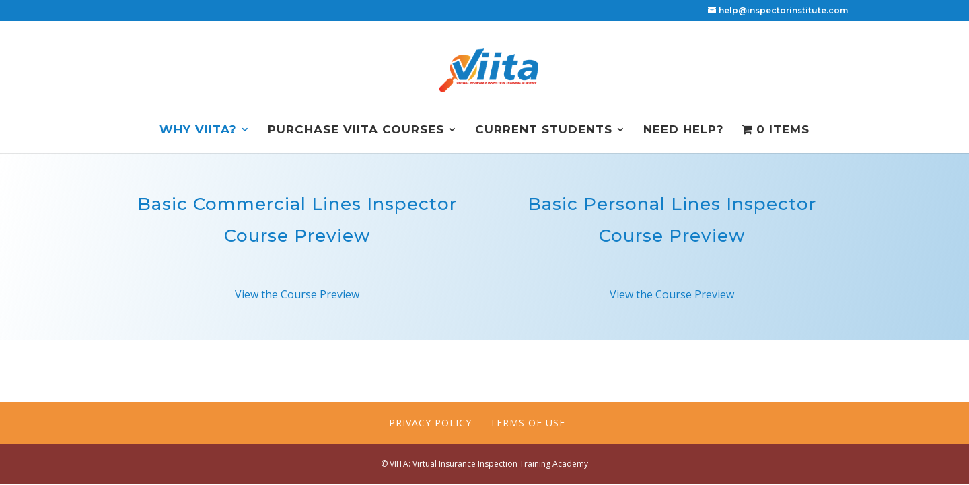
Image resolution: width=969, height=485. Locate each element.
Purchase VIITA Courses (356, 130)
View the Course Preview (297, 294)
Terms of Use (527, 422)
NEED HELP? (683, 130)
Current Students (543, 130)
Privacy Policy (430, 422)
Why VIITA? (198, 130)
